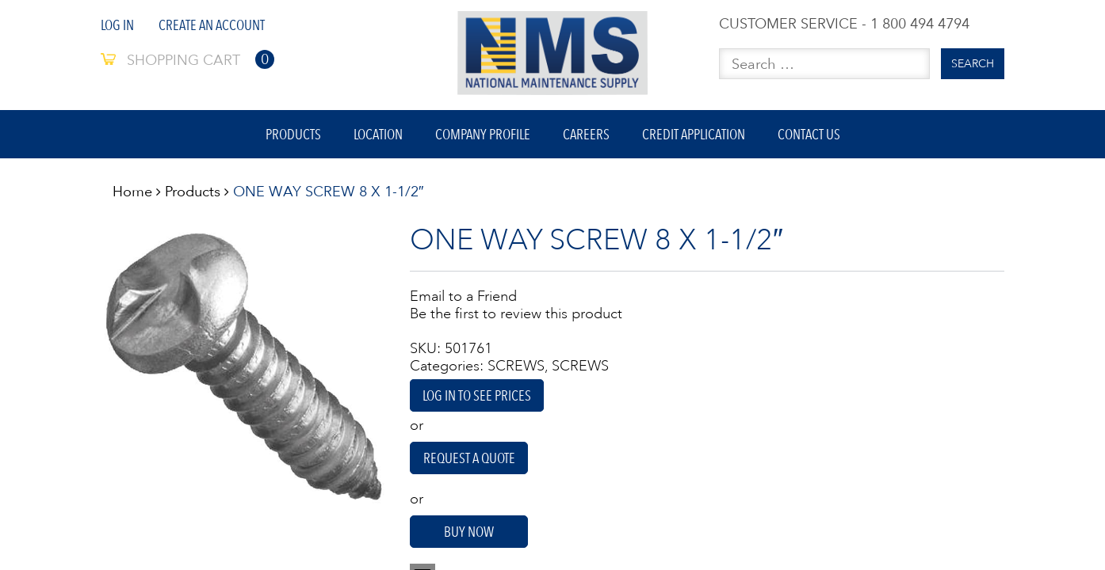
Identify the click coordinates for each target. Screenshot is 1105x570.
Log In (117, 25)
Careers (586, 134)
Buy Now (469, 531)
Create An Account (212, 25)
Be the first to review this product (516, 313)
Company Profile (482, 134)
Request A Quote (469, 458)
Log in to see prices (476, 395)
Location (378, 134)
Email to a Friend (463, 296)
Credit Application (693, 134)
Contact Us (809, 134)
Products (293, 134)
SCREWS (516, 365)
